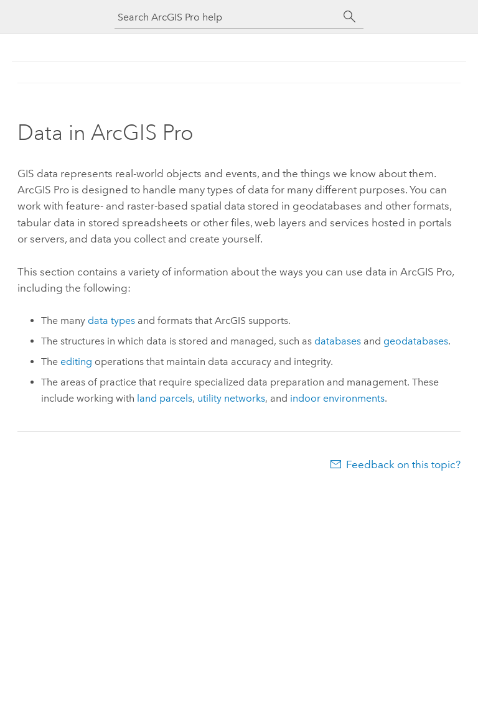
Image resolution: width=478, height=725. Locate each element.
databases (337, 341)
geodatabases (415, 341)
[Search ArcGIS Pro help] (227, 17)
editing (76, 361)
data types (111, 320)
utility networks (231, 398)
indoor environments (337, 398)
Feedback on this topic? (403, 464)
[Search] (350, 17)
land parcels (164, 398)
